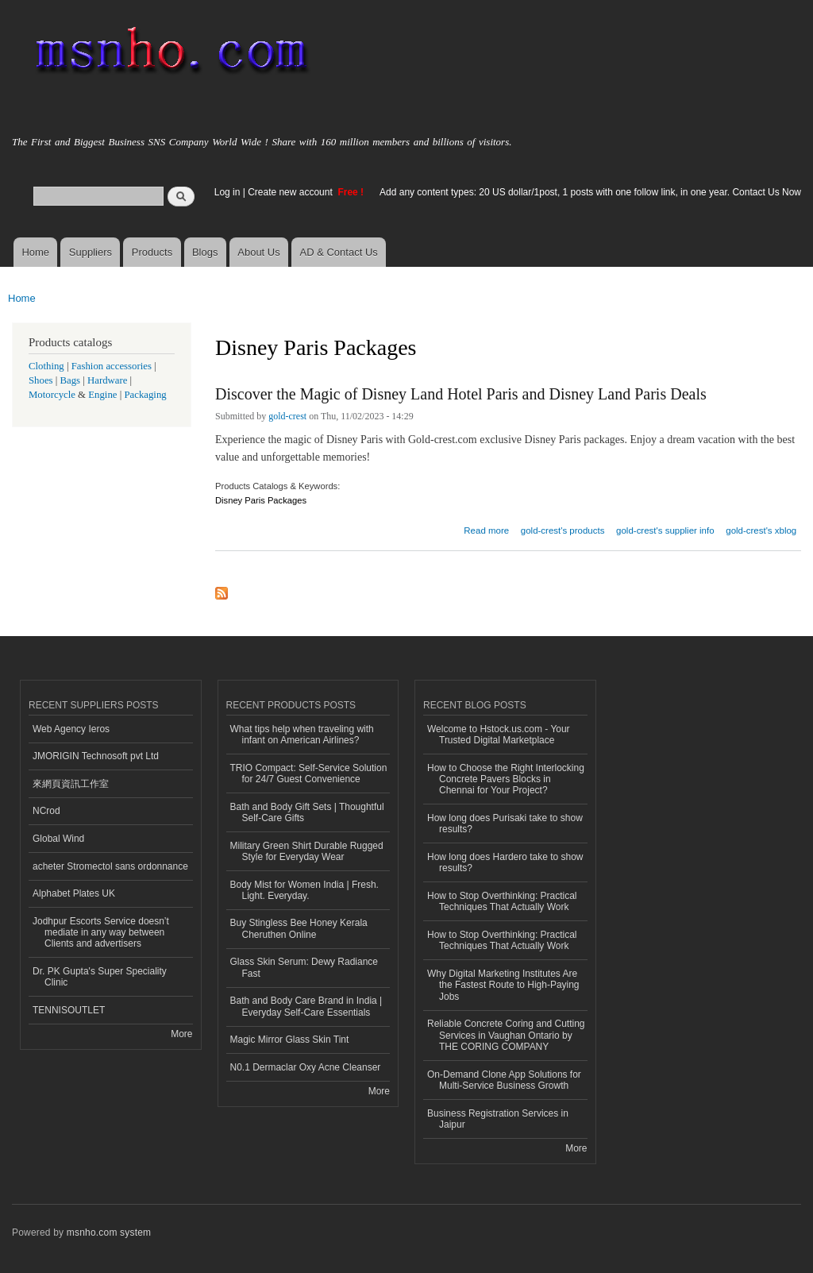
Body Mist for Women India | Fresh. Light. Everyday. (304, 890)
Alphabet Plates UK (74, 893)
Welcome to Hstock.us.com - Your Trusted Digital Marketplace (498, 734)
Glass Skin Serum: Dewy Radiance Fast (304, 967)
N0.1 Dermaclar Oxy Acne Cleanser (305, 1067)
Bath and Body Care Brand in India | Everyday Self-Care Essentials (306, 1006)
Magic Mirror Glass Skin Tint (289, 1039)
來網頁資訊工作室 (71, 783)
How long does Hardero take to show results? (505, 862)
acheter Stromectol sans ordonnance (110, 866)
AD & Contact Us (339, 252)
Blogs (205, 252)
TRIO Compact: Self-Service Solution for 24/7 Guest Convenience (308, 773)
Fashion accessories (111, 366)
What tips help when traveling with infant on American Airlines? (302, 734)
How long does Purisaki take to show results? (505, 823)
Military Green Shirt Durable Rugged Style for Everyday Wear (306, 851)
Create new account (291, 192)
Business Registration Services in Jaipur (497, 1119)
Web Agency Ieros (71, 729)
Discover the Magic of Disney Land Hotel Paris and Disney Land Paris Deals (461, 394)
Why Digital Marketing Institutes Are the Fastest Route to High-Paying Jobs (503, 985)
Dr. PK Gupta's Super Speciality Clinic (100, 977)
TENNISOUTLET (69, 1010)
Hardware (107, 380)
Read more (486, 528)
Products (152, 252)
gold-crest (287, 416)
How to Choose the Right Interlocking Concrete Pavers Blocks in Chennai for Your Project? (505, 779)
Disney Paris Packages (260, 500)
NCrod (46, 810)
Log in (227, 192)
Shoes (41, 380)
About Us (258, 252)
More (181, 1034)
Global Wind (58, 838)
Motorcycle (52, 394)
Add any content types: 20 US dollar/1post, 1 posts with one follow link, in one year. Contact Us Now (590, 192)
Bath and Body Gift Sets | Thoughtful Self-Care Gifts (307, 812)
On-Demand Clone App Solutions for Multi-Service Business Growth (504, 1080)
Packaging (145, 394)
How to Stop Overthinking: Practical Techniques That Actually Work (502, 901)
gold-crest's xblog (761, 530)
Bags (70, 380)
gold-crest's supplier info (665, 530)
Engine (102, 394)
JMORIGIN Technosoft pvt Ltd (96, 756)
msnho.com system (109, 1232)
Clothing (46, 366)
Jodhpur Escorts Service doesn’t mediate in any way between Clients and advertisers (101, 933)
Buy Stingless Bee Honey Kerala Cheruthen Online (299, 928)
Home (35, 252)
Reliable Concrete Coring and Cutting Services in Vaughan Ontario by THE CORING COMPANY (506, 1035)
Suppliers (90, 252)
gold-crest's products (563, 530)
